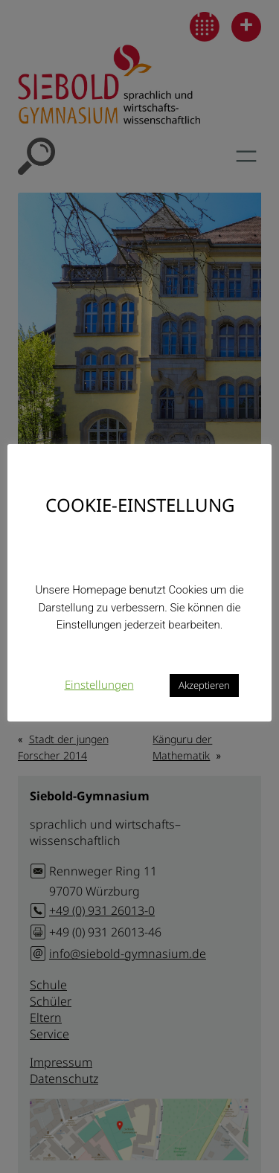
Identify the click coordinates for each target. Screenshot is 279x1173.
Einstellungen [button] (99, 684)
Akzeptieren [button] (204, 685)
